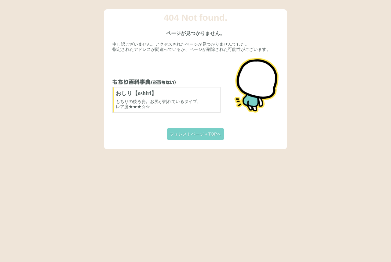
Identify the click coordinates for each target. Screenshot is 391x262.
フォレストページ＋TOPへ (195, 134)
